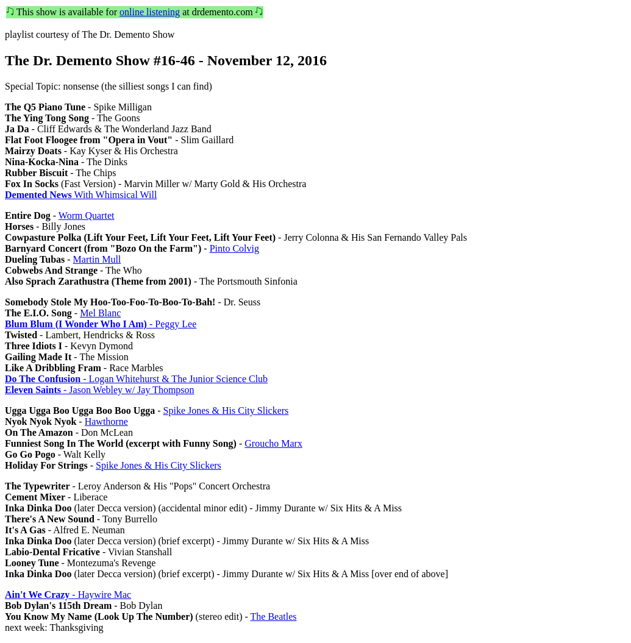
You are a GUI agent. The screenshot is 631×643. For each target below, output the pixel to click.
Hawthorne (106, 421)
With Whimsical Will (81, 195)
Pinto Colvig (234, 248)
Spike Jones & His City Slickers (226, 410)
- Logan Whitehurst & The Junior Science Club (136, 379)
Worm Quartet (87, 215)
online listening (149, 12)
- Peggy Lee (100, 324)
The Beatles (274, 616)
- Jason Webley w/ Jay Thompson (99, 390)
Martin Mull (97, 259)
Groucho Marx (273, 443)
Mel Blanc (100, 313)
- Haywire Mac (68, 594)
